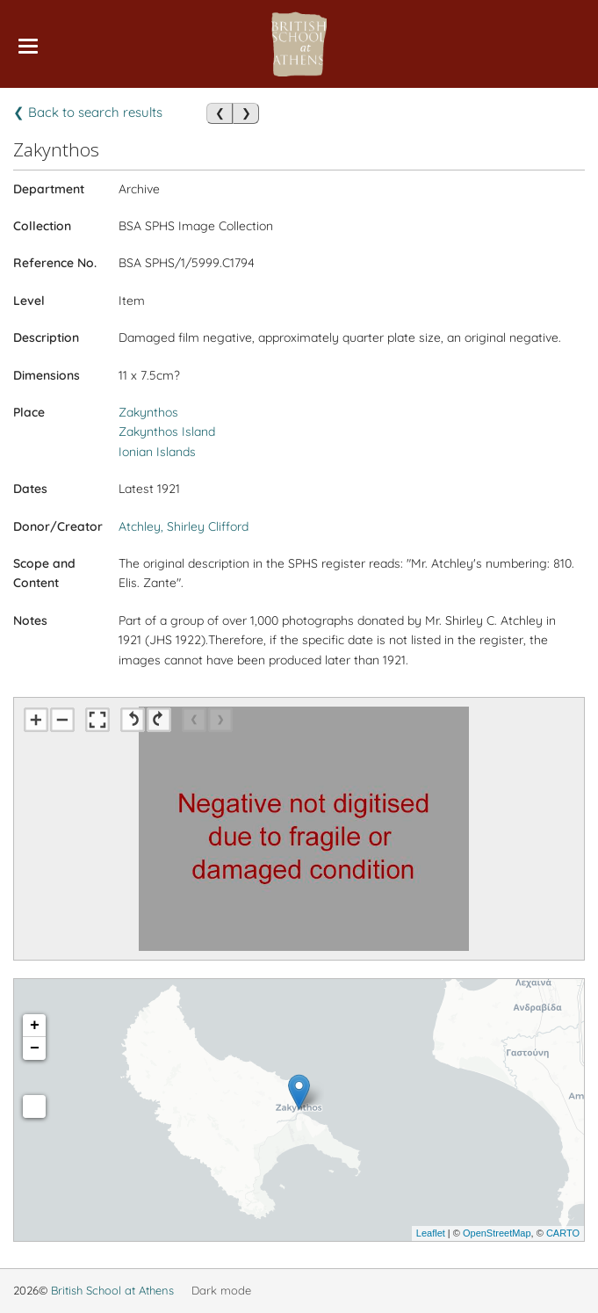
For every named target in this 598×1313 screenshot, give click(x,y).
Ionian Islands (157, 452)
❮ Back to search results (87, 112)
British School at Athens (112, 1290)
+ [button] (35, 1025)
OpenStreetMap (497, 1233)
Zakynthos (148, 412)
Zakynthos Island (167, 431)
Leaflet (430, 1233)
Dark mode (221, 1290)
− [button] (35, 1048)
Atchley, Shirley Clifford (184, 526)
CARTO (563, 1233)
